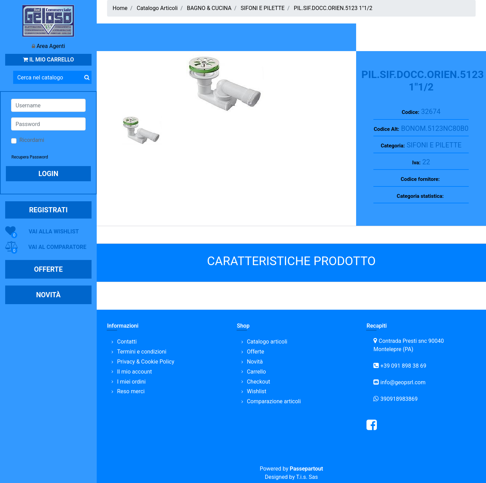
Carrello (256, 371)
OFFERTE (48, 269)
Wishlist (256, 391)
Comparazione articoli (274, 401)
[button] (86, 77)
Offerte (255, 351)
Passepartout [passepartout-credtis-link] (306, 468)
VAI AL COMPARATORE (57, 247)
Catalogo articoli (267, 341)
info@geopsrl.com (403, 382)
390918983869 (399, 399)
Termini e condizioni (141, 351)
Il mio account (134, 371)
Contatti (127, 341)
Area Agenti (51, 46)
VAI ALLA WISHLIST (54, 231)
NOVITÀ (48, 295)
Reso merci (131, 391)
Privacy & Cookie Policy (145, 361)
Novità (255, 361)
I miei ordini (131, 381)
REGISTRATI (48, 210)
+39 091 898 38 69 (403, 366)
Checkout (258, 381)
